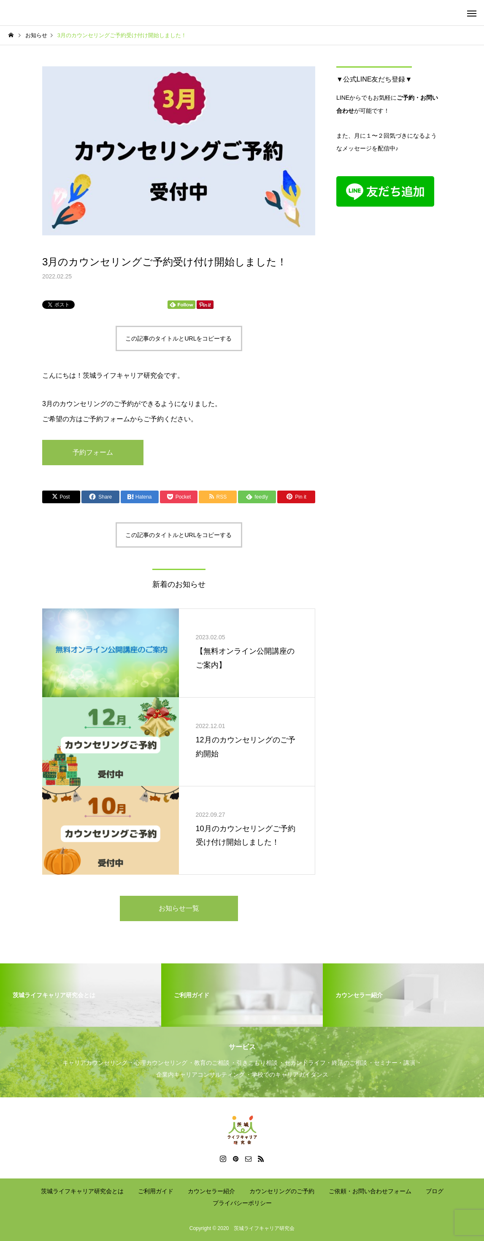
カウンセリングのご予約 (281, 1191)
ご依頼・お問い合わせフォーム (370, 1191)
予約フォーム (93, 452)
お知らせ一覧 (179, 908)
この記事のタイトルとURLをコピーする (178, 338)
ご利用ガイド (155, 1191)
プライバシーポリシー (242, 1203)
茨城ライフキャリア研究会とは (82, 1191)
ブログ (434, 1191)
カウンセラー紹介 (211, 1191)
